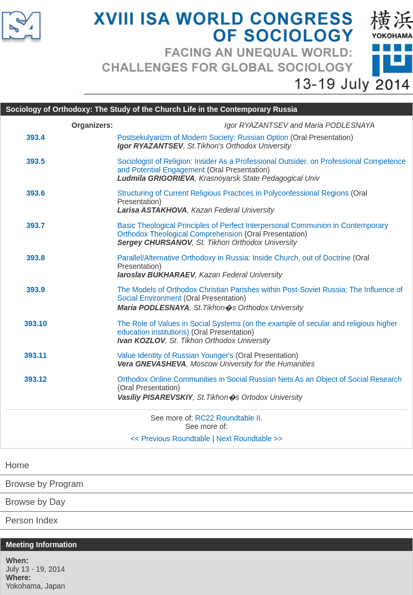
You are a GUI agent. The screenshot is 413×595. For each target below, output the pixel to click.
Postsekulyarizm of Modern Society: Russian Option (202, 137)
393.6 (35, 193)
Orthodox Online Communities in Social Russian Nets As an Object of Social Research (259, 379)
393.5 (35, 161)
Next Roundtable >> (250, 438)
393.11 (35, 355)
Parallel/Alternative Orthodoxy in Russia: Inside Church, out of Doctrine (234, 257)
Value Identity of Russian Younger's (175, 355)
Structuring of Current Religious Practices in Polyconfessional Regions (233, 193)
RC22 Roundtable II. (229, 418)
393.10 (35, 323)
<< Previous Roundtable (170, 438)
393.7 (35, 225)
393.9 (35, 289)
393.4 (35, 137)
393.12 (35, 379)
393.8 (35, 257)
